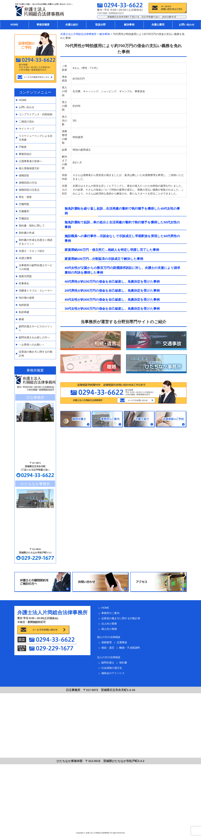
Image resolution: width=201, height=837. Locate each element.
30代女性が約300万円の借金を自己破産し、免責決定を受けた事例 (112, 308)
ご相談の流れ (26, 121)
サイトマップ (26, 128)
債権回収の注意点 (29, 189)
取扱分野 (100, 24)
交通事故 (122, 642)
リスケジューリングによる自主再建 (35, 137)
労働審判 (24, 211)
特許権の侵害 (26, 297)
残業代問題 (25, 276)
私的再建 (24, 312)
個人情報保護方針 (29, 168)
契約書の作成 (26, 232)
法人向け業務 (109, 623)
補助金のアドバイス (113, 673)
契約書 (123, 662)
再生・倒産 (25, 197)
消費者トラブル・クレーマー (35, 290)
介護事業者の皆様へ (30, 161)
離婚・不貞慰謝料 (129, 647)
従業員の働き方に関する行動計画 (35, 353)
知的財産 (24, 305)
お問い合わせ (186, 24)
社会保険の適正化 (111, 667)
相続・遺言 (107, 647)
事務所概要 (43, 24)
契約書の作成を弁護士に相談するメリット (35, 242)
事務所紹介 (25, 154)
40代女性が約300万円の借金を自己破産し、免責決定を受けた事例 (112, 299)
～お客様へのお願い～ (32, 344)
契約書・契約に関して (32, 225)
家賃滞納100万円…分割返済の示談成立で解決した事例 (104, 259)
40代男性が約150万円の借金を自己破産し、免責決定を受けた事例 (112, 281)
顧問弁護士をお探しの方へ (34, 337)
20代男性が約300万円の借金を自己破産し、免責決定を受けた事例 (112, 290)
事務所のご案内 (110, 613)
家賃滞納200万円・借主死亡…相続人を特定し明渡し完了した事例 (112, 250)
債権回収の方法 (28, 182)
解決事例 (129, 24)
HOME (14, 24)
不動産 (23, 146)
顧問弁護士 (107, 662)
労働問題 (24, 204)
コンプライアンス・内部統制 (35, 114)
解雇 (21, 319)
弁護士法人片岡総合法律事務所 (52, 612)
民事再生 (24, 283)
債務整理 (106, 642)
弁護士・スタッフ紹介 (32, 251)
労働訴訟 (24, 218)
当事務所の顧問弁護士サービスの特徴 (35, 267)
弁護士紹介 (71, 24)
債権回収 (24, 175)
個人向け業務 (109, 629)
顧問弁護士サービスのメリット (35, 328)
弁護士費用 (157, 24)
